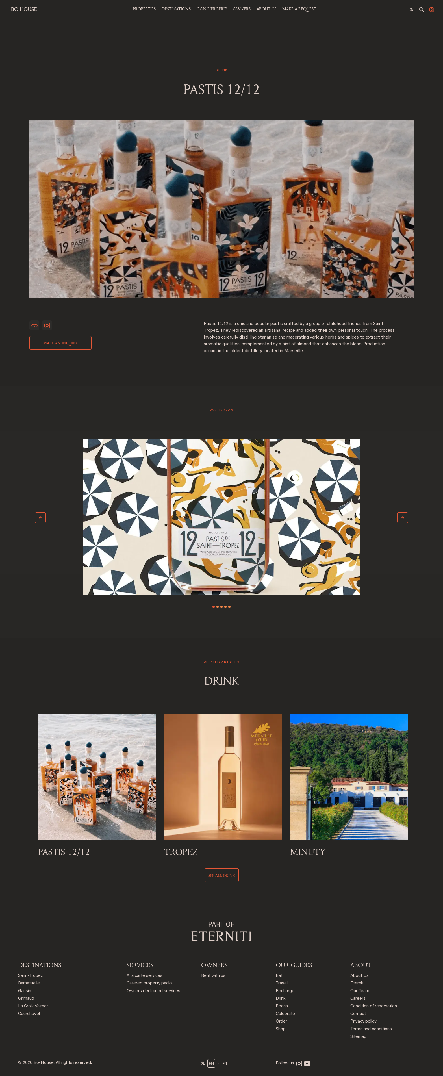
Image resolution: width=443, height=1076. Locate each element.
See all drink (221, 875)
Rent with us (213, 976)
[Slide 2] (217, 607)
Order (281, 1021)
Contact (358, 1014)
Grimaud (26, 999)
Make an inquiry (60, 343)
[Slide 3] (221, 607)
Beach (282, 1006)
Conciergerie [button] (212, 9)
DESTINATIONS (39, 965)
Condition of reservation (373, 1006)
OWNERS (242, 9)
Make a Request (299, 9)
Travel (282, 983)
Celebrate (285, 1014)
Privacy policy (363, 1021)
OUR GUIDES (294, 965)
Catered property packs (150, 983)
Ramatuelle (29, 983)
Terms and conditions (371, 1029)
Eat (279, 976)
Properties (144, 9)
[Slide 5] (229, 607)
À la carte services (144, 976)
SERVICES (140, 965)
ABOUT (360, 965)
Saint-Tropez (30, 976)
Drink (280, 999)
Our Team (359, 991)
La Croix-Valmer (33, 1006)
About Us (359, 976)
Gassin (24, 991)
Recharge (285, 991)
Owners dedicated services (153, 991)
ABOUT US (266, 9)
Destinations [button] (176, 9)
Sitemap (358, 1037)
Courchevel (29, 1014)
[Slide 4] (225, 607)
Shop (281, 1029)
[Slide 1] (213, 607)
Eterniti (357, 983)
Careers (358, 999)
